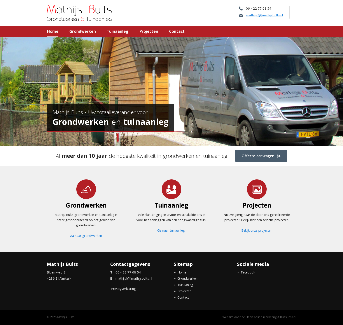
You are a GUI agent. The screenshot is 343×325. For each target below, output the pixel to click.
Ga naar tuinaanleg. (171, 231)
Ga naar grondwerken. (86, 236)
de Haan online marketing (259, 317)
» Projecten (182, 291)
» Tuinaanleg (183, 285)
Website (227, 317)
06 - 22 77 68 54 (258, 9)
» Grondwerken (186, 279)
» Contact (181, 298)
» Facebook (246, 273)
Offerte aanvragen (261, 156)
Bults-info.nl (288, 317)
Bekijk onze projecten (256, 231)
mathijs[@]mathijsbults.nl (264, 16)
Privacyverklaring (123, 289)
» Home (180, 273)
